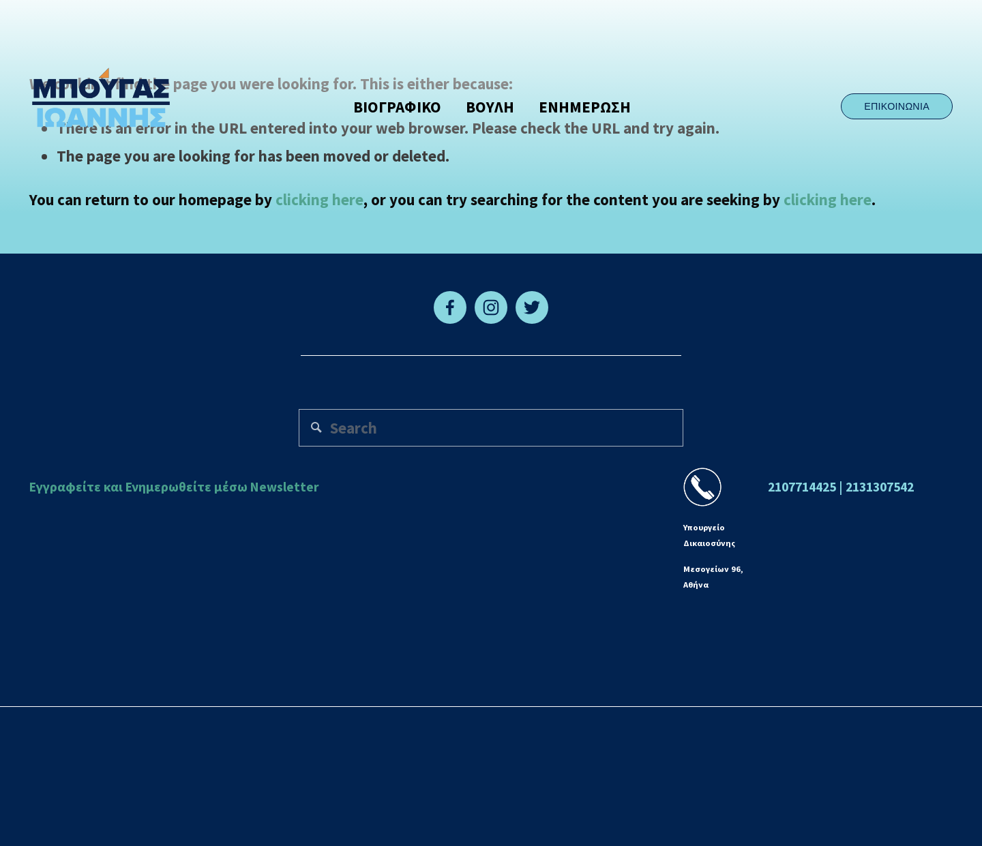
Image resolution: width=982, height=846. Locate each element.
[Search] (491, 428)
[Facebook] (450, 307)
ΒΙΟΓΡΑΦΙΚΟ (397, 107)
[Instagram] (491, 307)
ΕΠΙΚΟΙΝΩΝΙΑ (896, 106)
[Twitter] (532, 307)
